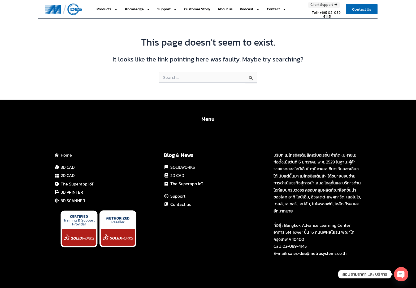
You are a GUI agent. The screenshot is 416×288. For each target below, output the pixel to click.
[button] (362, 9)
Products (107, 9)
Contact (276, 9)
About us (225, 9)
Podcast (250, 9)
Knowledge (137, 9)
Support (167, 9)
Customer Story (197, 9)
